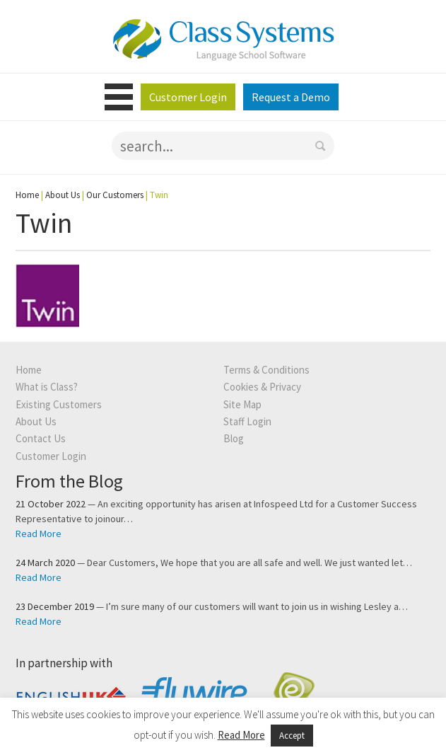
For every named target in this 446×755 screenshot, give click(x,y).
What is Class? (47, 386)
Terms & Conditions (266, 369)
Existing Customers (59, 404)
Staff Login (247, 421)
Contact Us (41, 438)
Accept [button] (292, 736)
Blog (233, 438)
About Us (62, 195)
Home (27, 195)
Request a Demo (291, 97)
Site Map (242, 404)
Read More (38, 533)
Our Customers (114, 195)
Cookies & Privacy (262, 386)
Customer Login (188, 97)
